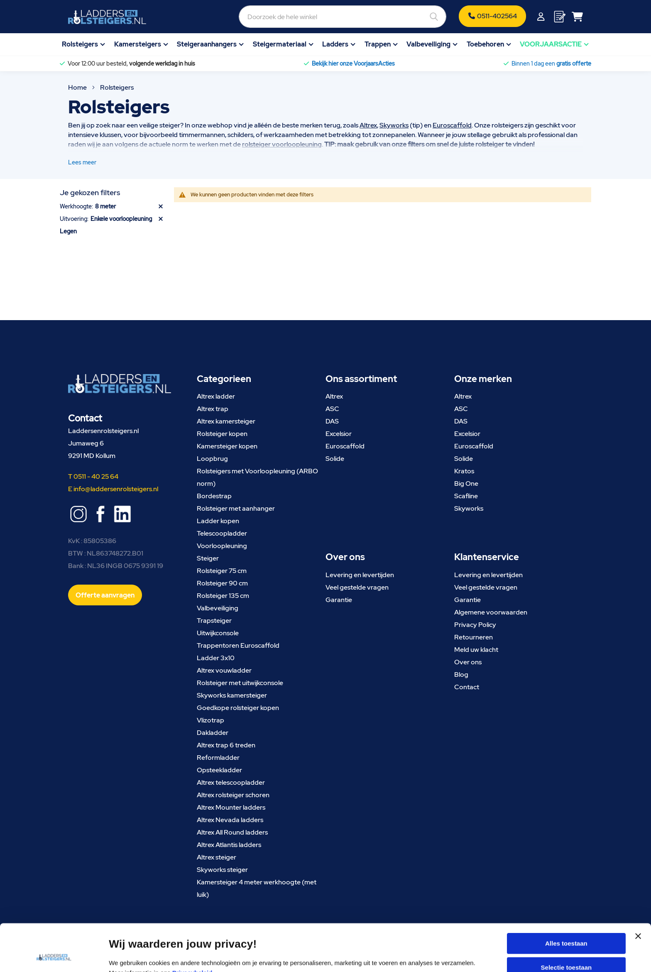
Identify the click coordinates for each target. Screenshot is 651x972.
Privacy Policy (475, 624)
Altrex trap (212, 408)
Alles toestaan (566, 899)
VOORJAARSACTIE (551, 44)
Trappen (378, 44)
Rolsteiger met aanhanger (236, 508)
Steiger (208, 558)
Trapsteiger (214, 620)
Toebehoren (485, 44)
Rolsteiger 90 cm (222, 583)
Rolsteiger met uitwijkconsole (240, 682)
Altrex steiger (216, 857)
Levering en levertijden (360, 574)
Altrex (368, 125)
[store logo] (107, 17)
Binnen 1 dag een (551, 63)
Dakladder (212, 732)
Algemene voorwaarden (490, 612)
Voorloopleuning (222, 545)
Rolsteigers (80, 44)
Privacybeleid (192, 928)
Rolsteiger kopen (222, 433)
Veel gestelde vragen (357, 587)
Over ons (468, 662)
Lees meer (82, 162)
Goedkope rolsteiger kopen (238, 707)
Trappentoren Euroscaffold (238, 645)
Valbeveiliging (428, 44)
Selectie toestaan (566, 923)
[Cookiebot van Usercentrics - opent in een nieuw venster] (53, 956)
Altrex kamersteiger (226, 421)
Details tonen (446, 955)
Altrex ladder (216, 396)
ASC (332, 408)
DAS (332, 421)
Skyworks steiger (222, 869)
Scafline (466, 496)
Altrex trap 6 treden (226, 745)
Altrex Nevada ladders (230, 819)
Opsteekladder (219, 770)
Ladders (335, 44)
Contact (466, 687)
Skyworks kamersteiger (232, 695)
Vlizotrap (210, 720)
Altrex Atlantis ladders (229, 844)
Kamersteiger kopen (227, 446)
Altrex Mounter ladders (231, 807)
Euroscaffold (452, 125)
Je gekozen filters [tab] (90, 192)
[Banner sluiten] (638, 899)
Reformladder (218, 757)
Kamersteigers (137, 44)
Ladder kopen (218, 521)
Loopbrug (212, 458)
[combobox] (342, 16)
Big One (466, 483)
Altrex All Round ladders (232, 832)
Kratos (464, 471)
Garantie (339, 599)
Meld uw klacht (476, 649)
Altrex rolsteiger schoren (233, 795)
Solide (335, 458)
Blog (461, 674)
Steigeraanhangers (207, 44)
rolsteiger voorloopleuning (282, 144)
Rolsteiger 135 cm (223, 595)
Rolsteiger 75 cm (222, 570)
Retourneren (473, 637)
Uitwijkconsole (218, 633)
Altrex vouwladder (224, 670)
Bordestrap (214, 496)
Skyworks (394, 125)
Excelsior (339, 433)
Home (78, 87)
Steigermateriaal (279, 44)
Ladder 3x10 (216, 658)
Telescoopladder (222, 533)
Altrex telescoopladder (231, 782)
